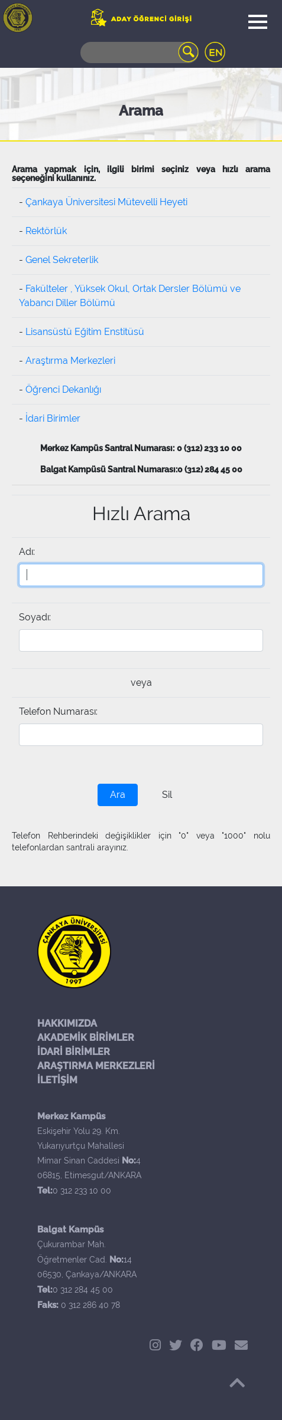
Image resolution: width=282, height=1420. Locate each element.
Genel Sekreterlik (61, 259)
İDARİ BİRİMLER (73, 1051)
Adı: (27, 551)
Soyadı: (35, 617)
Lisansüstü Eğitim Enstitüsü (84, 331)
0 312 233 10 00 (82, 1190)
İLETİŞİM (57, 1080)
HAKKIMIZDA (67, 1023)
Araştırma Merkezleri (70, 360)
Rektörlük (46, 230)
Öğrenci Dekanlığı (63, 389)
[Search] (139, 52)
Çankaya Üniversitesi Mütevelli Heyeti (106, 202)
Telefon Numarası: (58, 711)
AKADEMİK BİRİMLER (85, 1037)
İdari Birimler (52, 418)
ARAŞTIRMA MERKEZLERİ (96, 1065)
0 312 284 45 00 (83, 1289)
